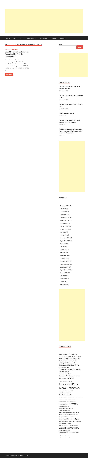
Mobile (53, 38)
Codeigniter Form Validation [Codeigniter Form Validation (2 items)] (70, 360)
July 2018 (63, 276)
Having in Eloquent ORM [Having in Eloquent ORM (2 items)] (64, 397)
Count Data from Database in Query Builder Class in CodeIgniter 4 (16, 54)
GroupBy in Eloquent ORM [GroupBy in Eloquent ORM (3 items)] (65, 395)
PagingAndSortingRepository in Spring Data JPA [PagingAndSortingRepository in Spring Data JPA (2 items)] (69, 412)
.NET (14, 38)
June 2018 (63, 278)
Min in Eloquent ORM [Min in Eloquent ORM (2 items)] (63, 404)
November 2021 (65, 220)
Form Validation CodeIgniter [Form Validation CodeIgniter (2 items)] (65, 392)
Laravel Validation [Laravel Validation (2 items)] (63, 399)
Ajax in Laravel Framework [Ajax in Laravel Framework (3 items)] (74, 356)
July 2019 (63, 246)
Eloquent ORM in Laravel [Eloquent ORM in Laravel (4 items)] (65, 381)
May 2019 (63, 249)
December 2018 (64, 261)
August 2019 (64, 243)
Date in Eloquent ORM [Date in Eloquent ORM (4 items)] (65, 373)
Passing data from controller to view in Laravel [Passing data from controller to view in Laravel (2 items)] (68, 414)
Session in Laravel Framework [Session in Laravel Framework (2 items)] (65, 423)
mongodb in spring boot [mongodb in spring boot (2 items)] (64, 406)
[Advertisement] (46, 21)
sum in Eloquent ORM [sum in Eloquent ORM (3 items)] (64, 430)
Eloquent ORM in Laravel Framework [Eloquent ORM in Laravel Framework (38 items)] (69, 385)
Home (8, 38)
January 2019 (64, 258)
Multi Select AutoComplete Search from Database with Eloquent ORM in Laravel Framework (70, 131)
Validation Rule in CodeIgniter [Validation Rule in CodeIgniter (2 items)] (65, 435)
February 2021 (64, 226)
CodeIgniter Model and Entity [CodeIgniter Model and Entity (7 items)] (69, 365)
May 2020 (63, 232)
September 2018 (65, 270)
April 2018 (63, 284)
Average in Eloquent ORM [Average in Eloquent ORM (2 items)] (75, 358)
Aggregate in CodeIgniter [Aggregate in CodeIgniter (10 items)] (68, 354)
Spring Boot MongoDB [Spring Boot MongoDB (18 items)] (69, 427)
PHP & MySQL (43, 38)
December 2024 (64, 206)
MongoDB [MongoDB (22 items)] (73, 403)
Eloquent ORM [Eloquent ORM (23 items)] (66, 378)
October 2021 (64, 223)
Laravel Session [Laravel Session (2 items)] (79, 397)
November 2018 (65, 264)
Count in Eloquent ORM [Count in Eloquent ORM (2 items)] (64, 367)
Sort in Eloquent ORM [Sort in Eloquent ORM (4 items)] (65, 425)
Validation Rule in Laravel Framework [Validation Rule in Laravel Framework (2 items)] (67, 437)
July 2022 (63, 209)
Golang (62, 38)
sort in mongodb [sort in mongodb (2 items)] (74, 425)
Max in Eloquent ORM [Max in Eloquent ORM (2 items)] (71, 401)
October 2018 (64, 267)
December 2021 (64, 217)
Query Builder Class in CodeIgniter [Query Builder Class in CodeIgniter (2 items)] (66, 416)
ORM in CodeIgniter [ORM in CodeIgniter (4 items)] (64, 410)
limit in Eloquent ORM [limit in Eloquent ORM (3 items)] (72, 399)
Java (21, 38)
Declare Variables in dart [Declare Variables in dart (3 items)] (65, 376)
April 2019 (63, 252)
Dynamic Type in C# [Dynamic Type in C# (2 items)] (76, 375)
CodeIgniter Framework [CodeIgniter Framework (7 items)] (67, 363)
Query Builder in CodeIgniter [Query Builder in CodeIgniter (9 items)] (69, 419)
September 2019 (65, 241)
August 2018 (64, 273)
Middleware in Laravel (66, 113)
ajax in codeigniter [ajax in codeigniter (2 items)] (63, 356)
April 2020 (63, 235)
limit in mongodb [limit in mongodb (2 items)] (62, 401)
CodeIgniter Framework (11, 49)
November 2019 (65, 238)
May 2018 (63, 281)
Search (61, 44)
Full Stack (30, 38)
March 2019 (63, 255)
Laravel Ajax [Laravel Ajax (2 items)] (72, 397)
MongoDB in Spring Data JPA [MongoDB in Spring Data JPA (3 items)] (66, 408)
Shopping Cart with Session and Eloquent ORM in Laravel (69, 121)
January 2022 (64, 214)
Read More (8, 74)
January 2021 (64, 229)
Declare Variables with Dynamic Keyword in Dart (69, 87)
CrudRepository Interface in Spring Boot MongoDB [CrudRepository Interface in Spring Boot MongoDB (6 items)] (70, 370)
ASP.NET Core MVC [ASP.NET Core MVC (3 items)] (64, 358)
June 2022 (63, 211)
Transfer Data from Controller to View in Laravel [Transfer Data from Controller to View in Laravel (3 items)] (69, 432)
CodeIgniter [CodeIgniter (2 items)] (61, 360)
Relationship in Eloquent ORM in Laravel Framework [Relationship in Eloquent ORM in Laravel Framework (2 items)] (70, 421)
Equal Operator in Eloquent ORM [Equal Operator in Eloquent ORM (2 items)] (66, 390)
